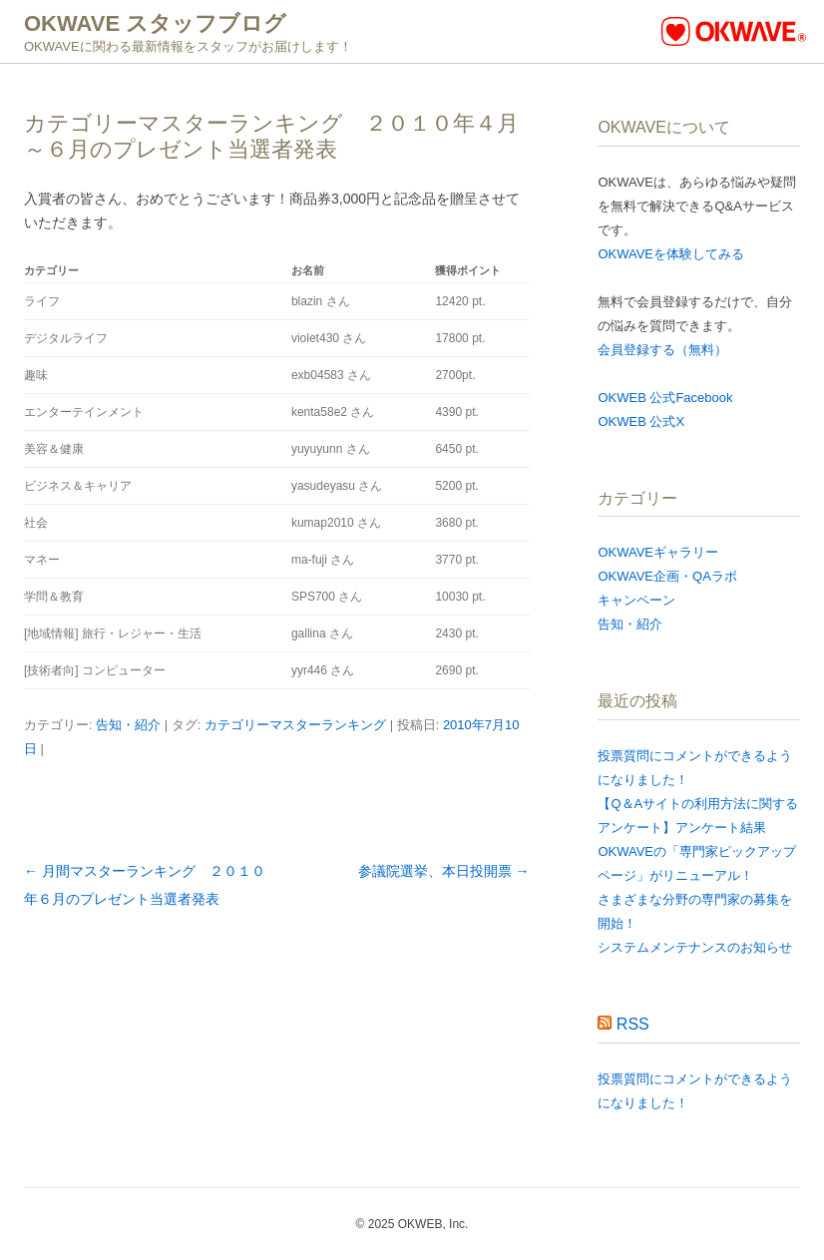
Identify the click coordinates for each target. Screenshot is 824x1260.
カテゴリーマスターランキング (295, 724)
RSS (633, 1024)
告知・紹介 (128, 724)
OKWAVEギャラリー (658, 552)
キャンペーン (636, 600)
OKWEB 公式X (641, 421)
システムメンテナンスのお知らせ (695, 947)
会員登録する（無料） (662, 349)
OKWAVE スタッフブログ (155, 23)
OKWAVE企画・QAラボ (667, 576)
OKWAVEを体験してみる (671, 253)
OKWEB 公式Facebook (665, 397)
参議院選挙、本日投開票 (444, 871)
